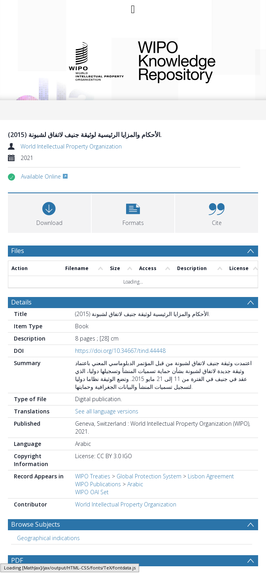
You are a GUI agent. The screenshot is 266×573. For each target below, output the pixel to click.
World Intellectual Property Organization (71, 146)
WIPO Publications (98, 484)
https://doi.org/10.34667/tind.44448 (120, 350)
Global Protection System (149, 476)
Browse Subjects (35, 524)
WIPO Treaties (92, 476)
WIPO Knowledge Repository (192, 60)
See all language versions (106, 411)
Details (21, 302)
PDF (17, 560)
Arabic (135, 484)
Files (17, 250)
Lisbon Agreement (211, 476)
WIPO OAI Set (92, 492)
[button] (133, 212)
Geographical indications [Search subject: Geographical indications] (48, 538)
